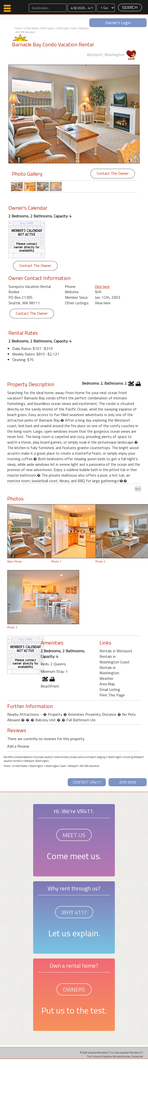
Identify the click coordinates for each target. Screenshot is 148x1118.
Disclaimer (137, 1056)
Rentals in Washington (109, 670)
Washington (47, 28)
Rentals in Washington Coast (114, 659)
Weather (106, 678)
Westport (84, 28)
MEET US (74, 835)
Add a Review (18, 746)
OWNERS (74, 989)
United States (30, 28)
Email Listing (109, 689)
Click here (102, 286)
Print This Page (112, 695)
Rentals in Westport (115, 651)
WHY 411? (74, 912)
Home (17, 28)
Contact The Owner (113, 173)
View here (103, 303)
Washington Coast (66, 28)
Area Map (107, 684)
